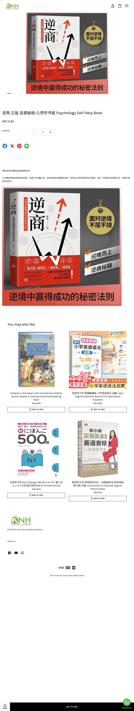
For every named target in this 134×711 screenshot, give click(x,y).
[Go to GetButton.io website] (127, 708)
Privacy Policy (68, 576)
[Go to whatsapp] (127, 702)
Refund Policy (79, 576)
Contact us (11, 541)
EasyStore (38, 530)
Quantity (6, 131)
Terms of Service (56, 576)
